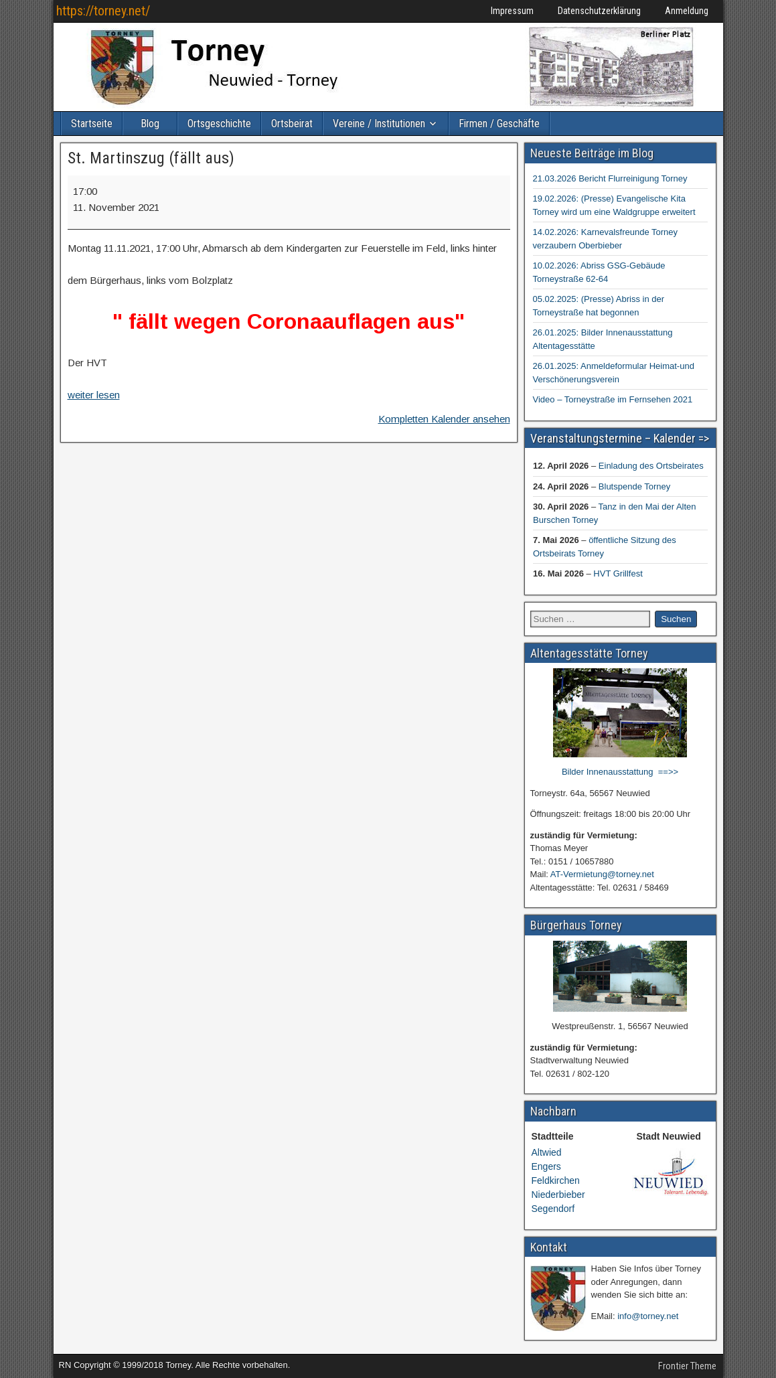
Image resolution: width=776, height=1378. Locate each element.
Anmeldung (686, 10)
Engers (546, 1166)
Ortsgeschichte (219, 123)
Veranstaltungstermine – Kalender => (619, 438)
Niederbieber (558, 1194)
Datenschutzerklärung (599, 10)
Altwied (547, 1152)
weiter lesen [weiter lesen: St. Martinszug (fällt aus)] (94, 394)
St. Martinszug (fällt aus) (151, 158)
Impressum (512, 10)
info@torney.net (647, 1316)
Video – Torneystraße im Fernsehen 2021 (613, 399)
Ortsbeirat (292, 123)
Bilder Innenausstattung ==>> (620, 772)
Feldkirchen (556, 1180)
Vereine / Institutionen (379, 123)
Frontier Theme (687, 1366)
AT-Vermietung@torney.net (602, 874)
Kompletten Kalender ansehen (444, 419)
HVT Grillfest (617, 573)
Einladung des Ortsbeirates (650, 466)
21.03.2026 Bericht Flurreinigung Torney (610, 178)
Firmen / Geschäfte (499, 123)
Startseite (91, 123)
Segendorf (553, 1208)
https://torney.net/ (103, 11)
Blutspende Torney (634, 486)
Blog (150, 123)
